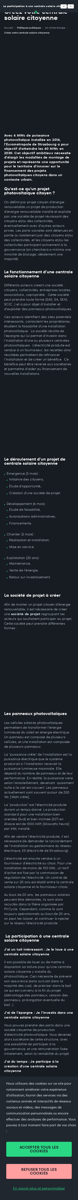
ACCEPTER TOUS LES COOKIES (39, 1149)
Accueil (8, 27)
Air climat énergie (55, 27)
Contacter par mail (21, 1071)
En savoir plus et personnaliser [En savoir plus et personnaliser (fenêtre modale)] (39, 1188)
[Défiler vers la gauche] (64, 6)
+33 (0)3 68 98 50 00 (22, 1060)
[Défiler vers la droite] (71, 6)
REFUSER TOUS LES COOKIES (39, 1171)
